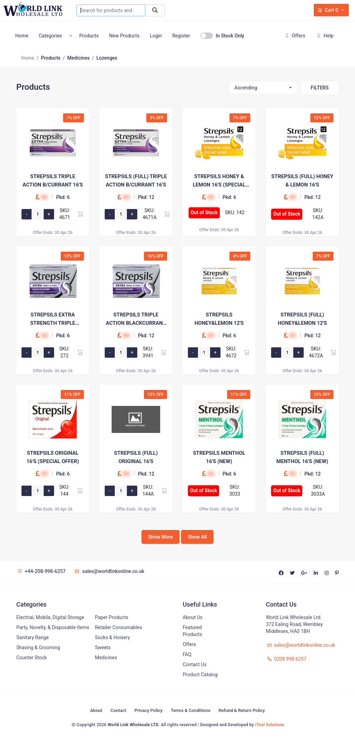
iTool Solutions (269, 724)
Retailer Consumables (118, 627)
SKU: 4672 (231, 352)
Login (156, 35)
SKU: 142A (318, 214)
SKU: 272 (64, 352)
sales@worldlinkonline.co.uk (109, 571)
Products (89, 35)
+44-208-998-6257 (41, 571)
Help (324, 35)
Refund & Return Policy (241, 710)
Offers (294, 35)
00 (44, 197)
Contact (119, 710)
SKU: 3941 (147, 352)
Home (21, 35)
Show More (160, 537)
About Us (192, 617)
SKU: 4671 (64, 214)
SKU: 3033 (234, 490)
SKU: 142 (235, 212)
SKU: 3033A (318, 490)
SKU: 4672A (316, 352)
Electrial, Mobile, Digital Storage (50, 617)
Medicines (106, 657)
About (96, 710)
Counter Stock (31, 657)
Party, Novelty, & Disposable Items (52, 627)
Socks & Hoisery (112, 637)
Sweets (103, 647)
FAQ (187, 654)
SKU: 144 (64, 490)
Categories (50, 35)
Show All (197, 537)
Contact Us (195, 664)
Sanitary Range (32, 637)
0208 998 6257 (286, 659)
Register (181, 35)
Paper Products (111, 617)
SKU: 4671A (149, 214)
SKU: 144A (148, 490)
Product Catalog (200, 674)
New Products (124, 35)
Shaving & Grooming (38, 647)
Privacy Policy (149, 710)
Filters (319, 87)
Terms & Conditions (190, 710)
